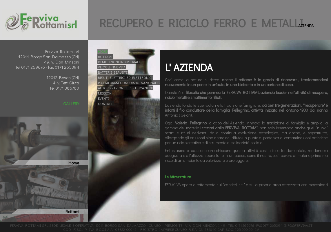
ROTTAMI (105, 56)
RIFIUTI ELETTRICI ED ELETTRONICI (125, 77)
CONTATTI (106, 103)
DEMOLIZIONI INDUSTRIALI (119, 61)
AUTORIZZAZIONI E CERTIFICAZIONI (125, 88)
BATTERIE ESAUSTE (113, 72)
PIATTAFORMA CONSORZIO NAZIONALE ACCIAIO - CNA (140, 82)
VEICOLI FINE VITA (112, 67)
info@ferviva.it (297, 225)
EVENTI (103, 98)
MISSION (105, 93)
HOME (103, 51)
